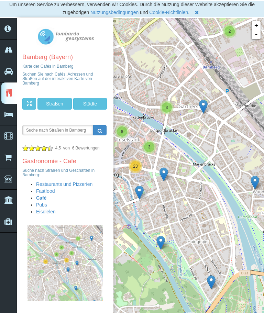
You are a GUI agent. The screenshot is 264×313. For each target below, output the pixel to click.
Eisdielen (46, 211)
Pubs (41, 205)
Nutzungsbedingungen (114, 12)
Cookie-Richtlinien (168, 12)
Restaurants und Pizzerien (64, 184)
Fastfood (45, 191)
